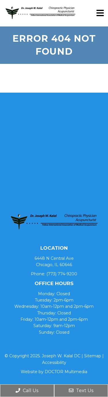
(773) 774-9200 (61, 273)
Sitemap (92, 355)
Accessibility (54, 362)
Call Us (27, 390)
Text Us (81, 390)
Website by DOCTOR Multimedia (54, 371)
